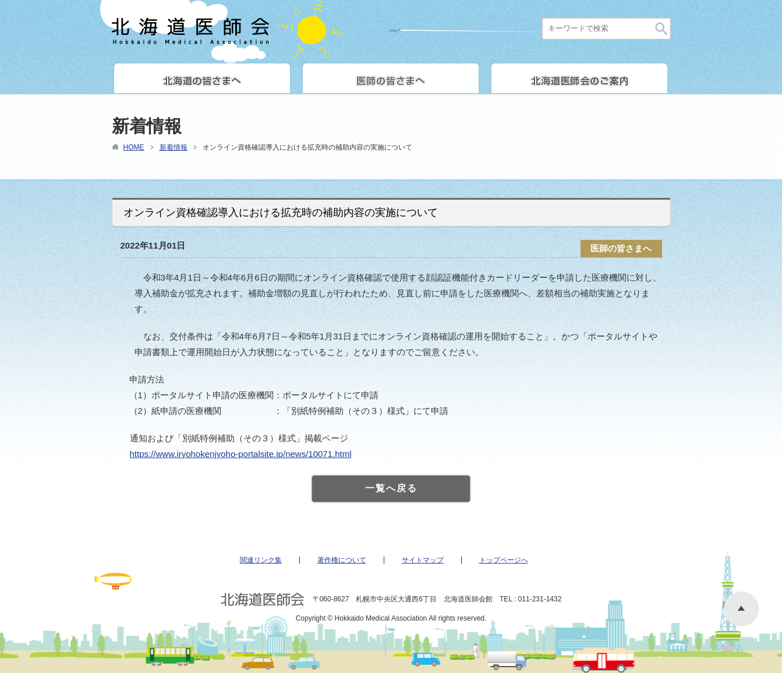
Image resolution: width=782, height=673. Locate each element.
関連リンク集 (261, 560)
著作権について (341, 560)
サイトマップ (423, 560)
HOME (133, 147)
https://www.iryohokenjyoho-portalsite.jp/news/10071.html (241, 454)
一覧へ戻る (391, 488)
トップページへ (503, 560)
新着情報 (173, 147)
